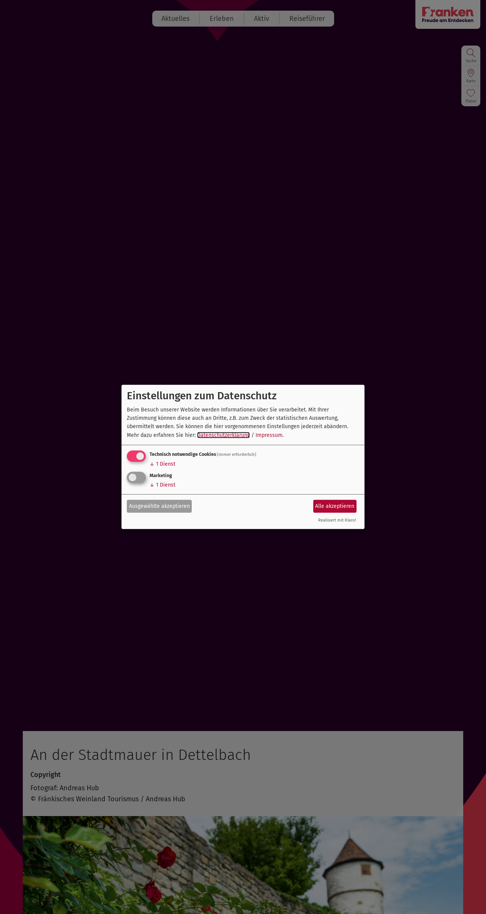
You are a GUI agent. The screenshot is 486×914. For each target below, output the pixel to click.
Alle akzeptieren (334, 506)
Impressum (269, 435)
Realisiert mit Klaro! (337, 520)
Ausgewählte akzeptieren (159, 506)
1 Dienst (162, 464)
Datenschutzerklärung (223, 435)
